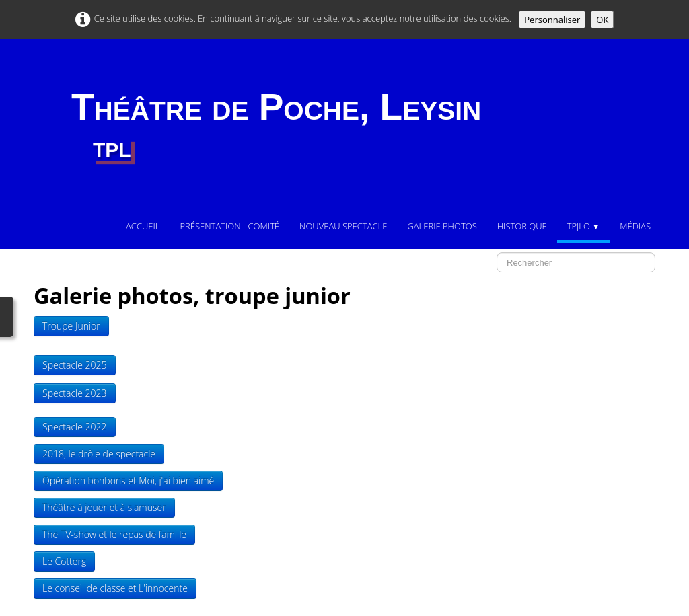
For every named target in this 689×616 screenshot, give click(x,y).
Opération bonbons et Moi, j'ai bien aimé (128, 480)
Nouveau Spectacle (343, 226)
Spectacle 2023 (74, 393)
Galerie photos (441, 226)
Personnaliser (552, 19)
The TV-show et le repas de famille (114, 534)
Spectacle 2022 (74, 426)
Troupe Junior (71, 325)
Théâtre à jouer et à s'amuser (104, 507)
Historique (522, 226)
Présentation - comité (229, 226)
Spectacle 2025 (74, 364)
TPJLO (583, 226)
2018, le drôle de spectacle (98, 453)
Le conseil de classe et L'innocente (115, 588)
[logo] (276, 125)
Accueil (142, 226)
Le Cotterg (64, 561)
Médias (635, 226)
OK (602, 19)
